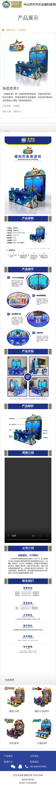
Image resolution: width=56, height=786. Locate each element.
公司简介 (34, 756)
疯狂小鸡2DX (42, 711)
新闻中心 (8, 761)
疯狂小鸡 (14, 711)
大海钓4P (42, 743)
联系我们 (34, 761)
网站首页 (8, 30)
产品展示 (21, 30)
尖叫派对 (14, 743)
